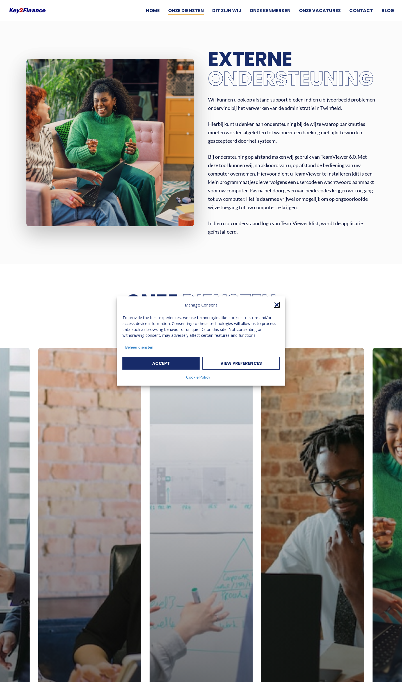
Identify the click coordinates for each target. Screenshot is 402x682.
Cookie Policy (198, 377)
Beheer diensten (139, 347)
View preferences (241, 363)
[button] (277, 305)
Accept (161, 363)
